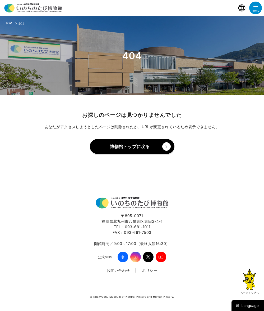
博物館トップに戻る (130, 146)
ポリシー (150, 270)
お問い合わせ (118, 270)
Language (247, 305)
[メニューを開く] (255, 8)
